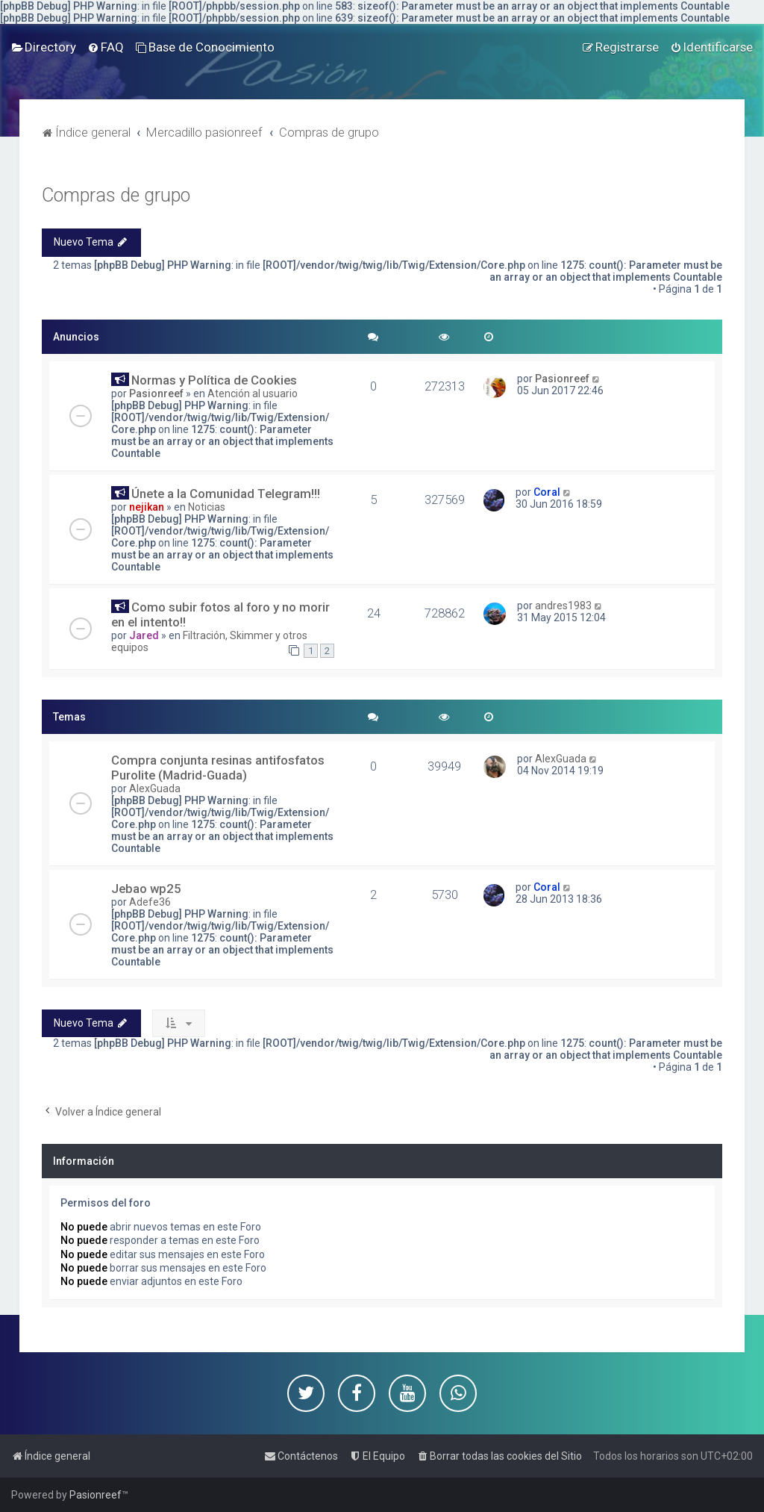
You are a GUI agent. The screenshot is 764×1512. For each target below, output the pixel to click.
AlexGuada (155, 788)
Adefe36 (150, 902)
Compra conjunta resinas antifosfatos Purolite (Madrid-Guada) (218, 768)
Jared (144, 635)
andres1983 (563, 606)
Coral (546, 492)
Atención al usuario (252, 393)
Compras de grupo (116, 195)
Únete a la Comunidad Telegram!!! (225, 493)
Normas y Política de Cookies (214, 380)
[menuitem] (43, 47)
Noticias (206, 507)
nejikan (146, 507)
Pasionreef (156, 393)
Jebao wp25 (146, 888)
